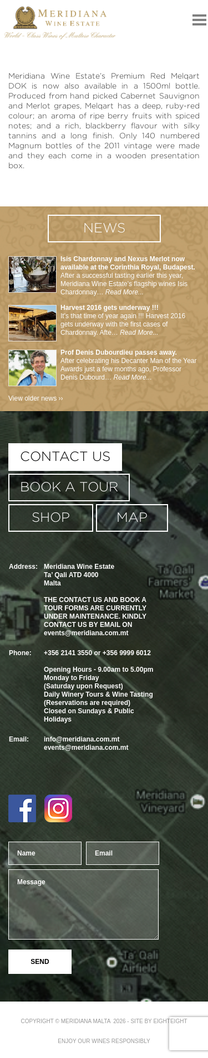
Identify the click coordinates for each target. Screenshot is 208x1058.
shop (51, 518)
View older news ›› (35, 398)
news (104, 228)
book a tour (69, 487)
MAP (132, 518)
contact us (65, 457)
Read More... (123, 292)
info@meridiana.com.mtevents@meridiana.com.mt (86, 743)
